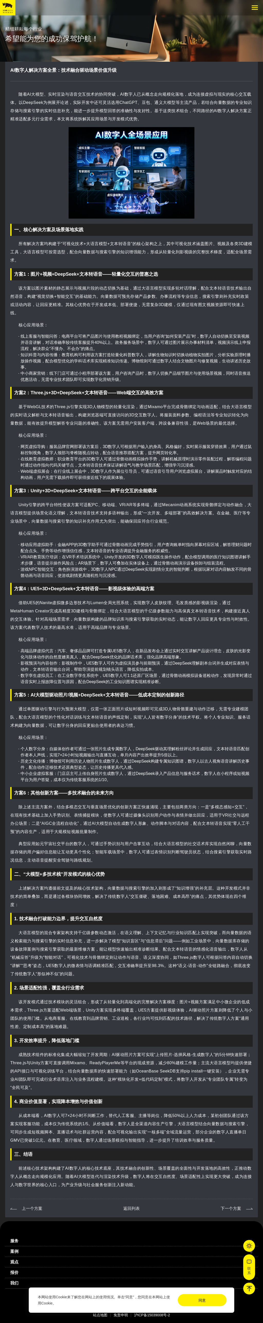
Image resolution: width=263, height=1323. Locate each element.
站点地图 (100, 1315)
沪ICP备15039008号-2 (152, 1315)
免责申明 (121, 1315)
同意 (202, 1300)
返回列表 (131, 1218)
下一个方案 (231, 1218)
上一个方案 (32, 1218)
